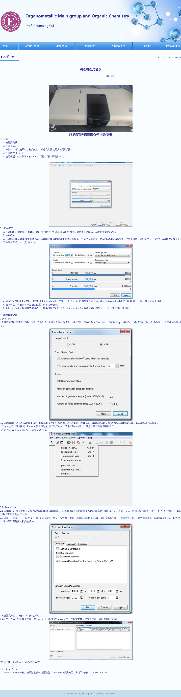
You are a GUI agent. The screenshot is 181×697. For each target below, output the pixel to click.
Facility (147, 45)
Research (89, 45)
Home (171, 57)
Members (61, 45)
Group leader (32, 45)
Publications (118, 45)
